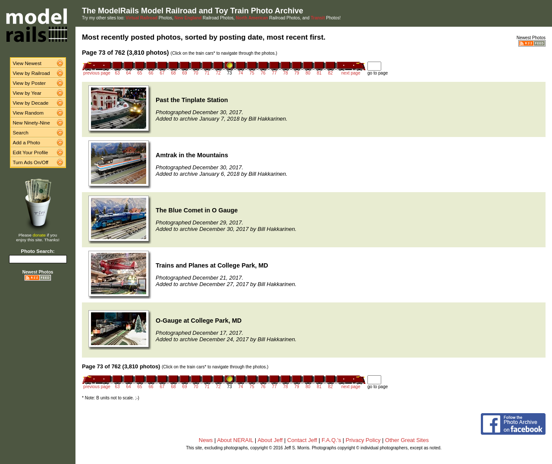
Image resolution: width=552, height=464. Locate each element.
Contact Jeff (302, 440)
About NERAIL (235, 440)
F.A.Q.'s (331, 440)
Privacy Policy (363, 440)
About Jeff (269, 440)
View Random (28, 112)
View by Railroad (31, 73)
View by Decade (31, 103)
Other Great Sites (407, 440)
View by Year (27, 93)
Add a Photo (26, 142)
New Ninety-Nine (31, 122)
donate (39, 235)
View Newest (27, 63)
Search (21, 132)
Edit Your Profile (30, 152)
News (206, 440)
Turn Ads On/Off (31, 162)
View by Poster (29, 83)
